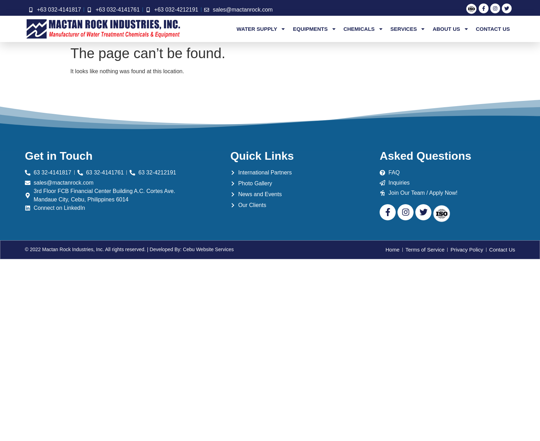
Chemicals (363, 29)
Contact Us (493, 29)
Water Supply (261, 29)
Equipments (314, 29)
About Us (450, 29)
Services (408, 29)
